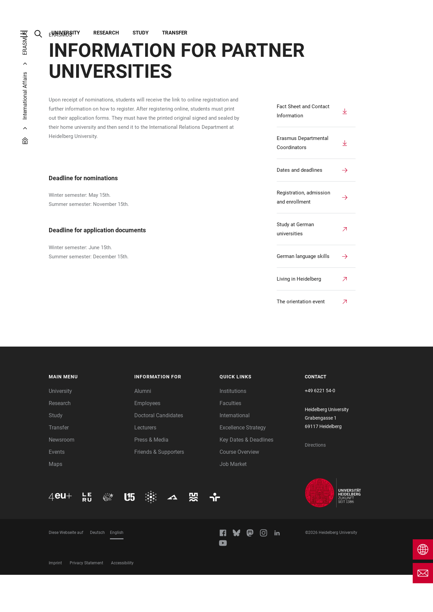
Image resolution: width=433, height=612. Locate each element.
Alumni (142, 428)
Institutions (233, 428)
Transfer (174, 33)
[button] (88, 414)
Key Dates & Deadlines (246, 477)
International (235, 452)
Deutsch (97, 569)
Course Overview (239, 489)
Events (57, 489)
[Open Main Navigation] (27, 33)
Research (106, 33)
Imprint (55, 600)
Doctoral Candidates (158, 452)
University (65, 33)
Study (141, 33)
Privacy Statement (86, 600)
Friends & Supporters (159, 489)
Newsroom (61, 477)
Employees (147, 440)
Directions (315, 482)
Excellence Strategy (243, 465)
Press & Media (151, 477)
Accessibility (122, 600)
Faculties (230, 440)
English (116, 569)
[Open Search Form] (42, 33)
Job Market (233, 501)
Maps (55, 501)
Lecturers (145, 465)
